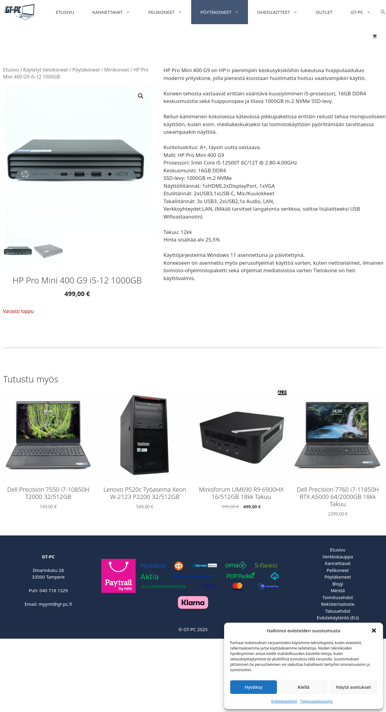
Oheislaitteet (282, 12)
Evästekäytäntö (284, 701)
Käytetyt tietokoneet (45, 69)
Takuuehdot (337, 611)
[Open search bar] (383, 12)
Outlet (324, 12)
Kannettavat (115, 12)
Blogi (337, 584)
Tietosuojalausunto (316, 701)
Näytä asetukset (353, 687)
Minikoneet (116, 69)
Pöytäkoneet (224, 12)
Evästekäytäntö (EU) (338, 618)
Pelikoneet (169, 12)
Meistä (338, 590)
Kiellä (304, 687)
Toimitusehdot (337, 597)
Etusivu (65, 12)
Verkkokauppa (338, 557)
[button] (374, 630)
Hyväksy (253, 687)
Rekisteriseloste (337, 604)
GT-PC (365, 12)
